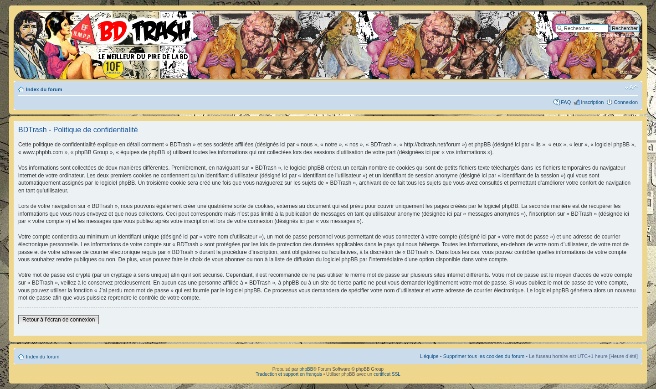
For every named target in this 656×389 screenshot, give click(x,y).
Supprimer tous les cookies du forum (484, 356)
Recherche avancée (617, 35)
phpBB (306, 369)
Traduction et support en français (289, 374)
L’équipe (429, 356)
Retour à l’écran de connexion (58, 319)
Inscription (592, 102)
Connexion (626, 102)
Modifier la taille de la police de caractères (631, 87)
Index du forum (44, 89)
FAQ (566, 102)
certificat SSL (387, 374)
